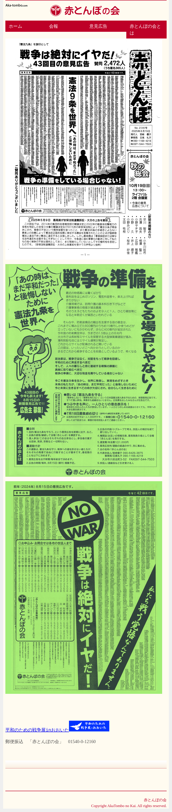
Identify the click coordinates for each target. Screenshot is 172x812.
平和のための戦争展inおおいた (37, 730)
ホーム (15, 26)
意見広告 (98, 26)
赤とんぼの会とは (145, 29)
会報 (53, 26)
